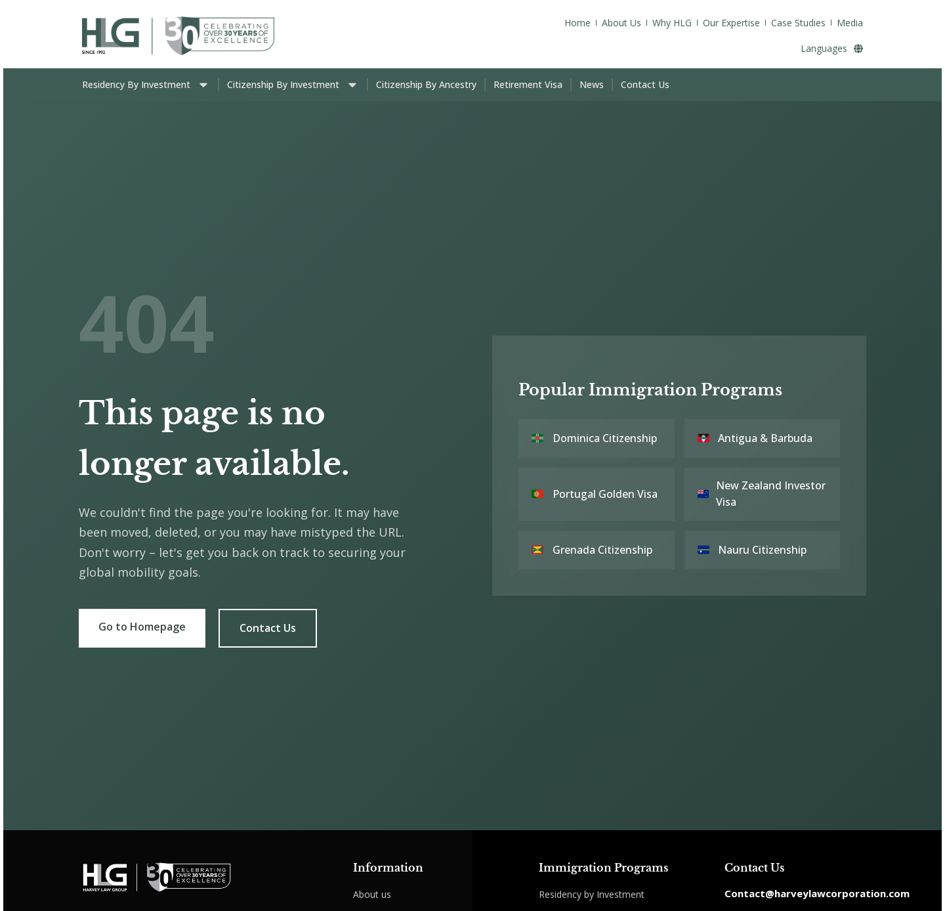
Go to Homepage (142, 626)
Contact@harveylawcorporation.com (817, 893)
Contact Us (268, 628)
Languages (832, 48)
